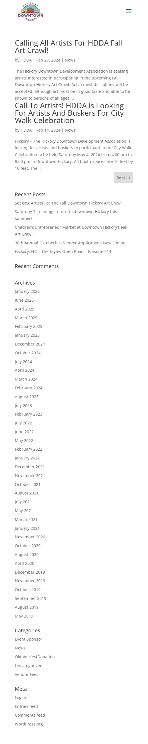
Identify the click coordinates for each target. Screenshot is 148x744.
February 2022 (28, 449)
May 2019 (24, 616)
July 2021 (23, 501)
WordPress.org (29, 724)
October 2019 (28, 589)
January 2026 (27, 291)
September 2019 (30, 598)
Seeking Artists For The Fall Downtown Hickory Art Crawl (68, 203)
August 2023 (27, 396)
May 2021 (24, 510)
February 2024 (28, 388)
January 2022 (27, 458)
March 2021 (26, 519)
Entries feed (26, 706)
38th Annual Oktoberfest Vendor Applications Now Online (70, 243)
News (70, 60)
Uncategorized (29, 665)
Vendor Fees (26, 674)
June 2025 (24, 300)
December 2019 (30, 572)
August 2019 (27, 607)
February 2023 (28, 414)
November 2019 (30, 580)
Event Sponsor (28, 639)
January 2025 (27, 335)
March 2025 (26, 317)
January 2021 (27, 528)
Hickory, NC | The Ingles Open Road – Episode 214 (63, 251)
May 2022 (24, 440)
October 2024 (28, 352)
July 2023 (23, 405)
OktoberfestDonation (35, 656)
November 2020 (30, 536)
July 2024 (23, 361)
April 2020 (24, 563)
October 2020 (28, 545)
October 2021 (28, 484)
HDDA (26, 60)
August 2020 (27, 554)
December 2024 (30, 344)
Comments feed (30, 715)
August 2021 (27, 493)
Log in (20, 697)
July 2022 (23, 423)
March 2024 (26, 379)
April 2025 (24, 309)
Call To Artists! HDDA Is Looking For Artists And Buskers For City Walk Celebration (69, 112)
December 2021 (30, 466)
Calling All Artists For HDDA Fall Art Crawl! (68, 46)
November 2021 (30, 475)
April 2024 (24, 370)
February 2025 (28, 326)
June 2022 (24, 431)
